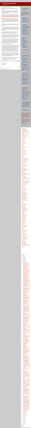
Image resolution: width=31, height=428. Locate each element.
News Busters (23, 154)
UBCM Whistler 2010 (24, 58)
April (23, 419)
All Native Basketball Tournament (26, 93)
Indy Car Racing (24, 189)
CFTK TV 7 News (24, 18)
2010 (23, 256)
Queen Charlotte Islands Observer (26, 26)
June (23, 417)
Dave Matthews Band (24, 225)
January (24, 422)
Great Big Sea (23, 220)
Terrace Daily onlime (24, 25)
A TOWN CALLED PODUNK (9, 3)
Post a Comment (3, 64)
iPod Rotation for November (26, 407)
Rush (22, 229)
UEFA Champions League (25, 182)
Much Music (23, 203)
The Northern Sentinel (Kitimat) (25, 27)
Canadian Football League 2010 (26, 103)
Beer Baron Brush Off (25, 411)
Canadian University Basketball (25, 178)
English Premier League (25, 183)
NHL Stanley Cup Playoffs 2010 (26, 105)
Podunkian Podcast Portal (25, 135)
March (24, 420)
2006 (23, 260)
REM (22, 228)
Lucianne (23, 148)
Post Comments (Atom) (6, 68)
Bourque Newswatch (24, 153)
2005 (23, 423)
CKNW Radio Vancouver (25, 47)
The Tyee (23, 44)
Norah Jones (23, 223)
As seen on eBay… (25, 332)
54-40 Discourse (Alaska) (25, 52)
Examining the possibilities (26, 375)
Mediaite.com (23, 142)
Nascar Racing (24, 190)
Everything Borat (25, 412)
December (24, 261)
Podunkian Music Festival (25, 110)
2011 (23, 255)
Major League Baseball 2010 (25, 104)
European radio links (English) (25, 133)
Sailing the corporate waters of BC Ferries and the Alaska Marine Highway (26, 69)
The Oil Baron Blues (25, 398)
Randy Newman (24, 227)
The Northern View (24, 17)
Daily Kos (23, 141)
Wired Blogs (23, 151)
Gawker (23, 149)
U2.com (23, 232)
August (24, 415)
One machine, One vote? (26, 406)
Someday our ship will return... (26, 339)
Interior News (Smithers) (25, 28)
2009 (23, 257)
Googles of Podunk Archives (25, 49)
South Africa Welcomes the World (26, 101)
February (24, 421)
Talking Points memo (24, 147)
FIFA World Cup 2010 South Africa (26, 102)
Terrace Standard (24, 24)
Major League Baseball (25, 173)
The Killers (23, 224)
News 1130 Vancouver (24, 46)
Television (18, 61)
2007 (23, 259)
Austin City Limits (24, 206)
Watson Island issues (24, 61)
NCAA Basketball (24, 177)
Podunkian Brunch (24, 109)
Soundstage (23, 207)
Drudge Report (24, 150)
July (23, 416)
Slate (22, 144)
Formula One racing (24, 188)
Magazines (23, 134)
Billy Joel (23, 222)
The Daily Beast (24, 143)
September (24, 414)
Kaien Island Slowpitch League (25, 92)
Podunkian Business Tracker (25, 70)
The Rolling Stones (24, 233)
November (24, 262)
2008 (23, 258)
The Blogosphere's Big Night (26, 399)
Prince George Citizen (24, 31)
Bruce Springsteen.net (24, 230)
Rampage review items (25, 57)
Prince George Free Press (25, 32)
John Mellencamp (24, 226)
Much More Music (24, 204)
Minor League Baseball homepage (26, 174)
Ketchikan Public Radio (25, 34)
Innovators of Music (24, 208)
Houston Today (24, 29)
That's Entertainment (25, 321)
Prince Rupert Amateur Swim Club (26, 91)
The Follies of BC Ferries (26, 342)
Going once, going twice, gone (26, 331)
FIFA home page (24, 180)
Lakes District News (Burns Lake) (26, 30)
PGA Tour (23, 186)
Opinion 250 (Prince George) (25, 33)
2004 (23, 424)
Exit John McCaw (25, 387)
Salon (23, 145)
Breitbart (23, 146)
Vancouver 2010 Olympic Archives (26, 106)
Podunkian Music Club (25, 300)
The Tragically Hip (24, 231)
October (24, 413)
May (23, 418)
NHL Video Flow (25, 410)
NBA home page (24, 176)
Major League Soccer (24, 184)
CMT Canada (23, 205)
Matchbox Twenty (24, 221)
